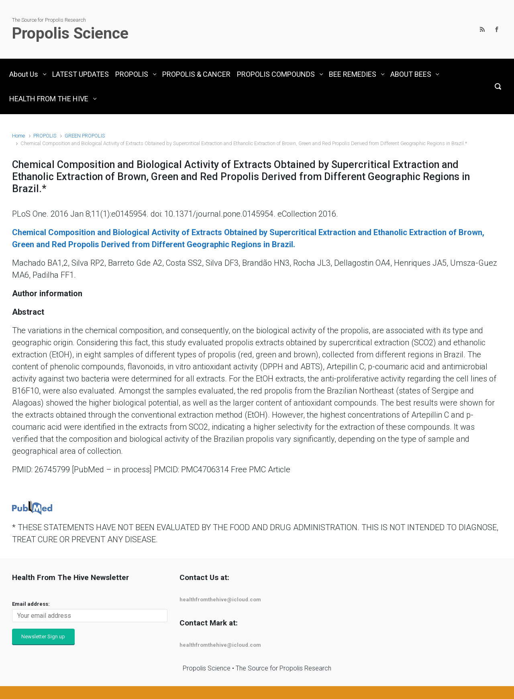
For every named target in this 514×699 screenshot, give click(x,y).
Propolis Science (70, 33)
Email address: (31, 604)
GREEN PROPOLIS (85, 136)
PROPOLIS (44, 136)
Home (18, 136)
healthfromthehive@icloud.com (220, 600)
